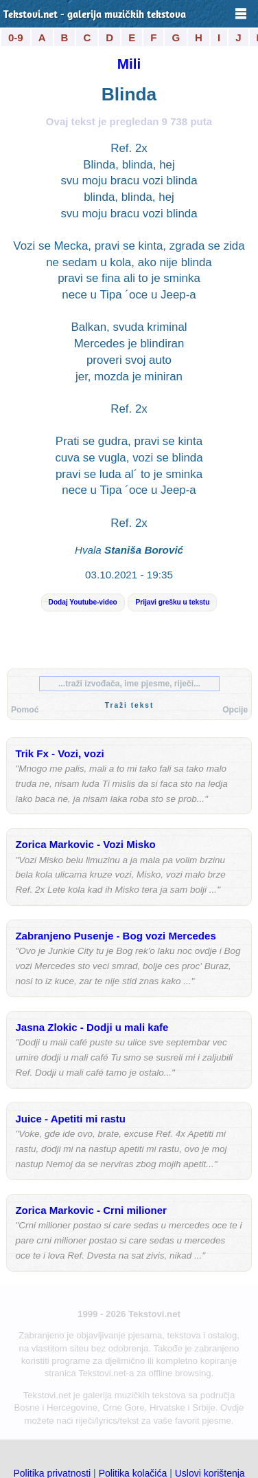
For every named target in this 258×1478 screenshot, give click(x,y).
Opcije (235, 710)
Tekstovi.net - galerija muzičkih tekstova (94, 15)
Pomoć (24, 710)
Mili (129, 64)
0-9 (15, 37)
